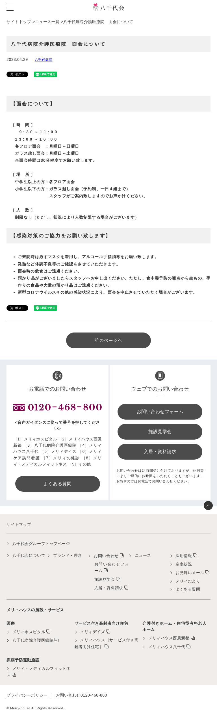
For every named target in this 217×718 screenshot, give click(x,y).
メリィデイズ (92, 632)
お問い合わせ (106, 555)
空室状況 (183, 564)
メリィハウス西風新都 (169, 638)
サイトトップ (18, 21)
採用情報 (183, 555)
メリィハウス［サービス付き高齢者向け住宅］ (107, 643)
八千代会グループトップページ (41, 543)
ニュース (143, 555)
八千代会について (28, 555)
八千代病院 (44, 60)
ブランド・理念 (67, 555)
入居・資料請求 (108, 588)
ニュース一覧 (47, 21)
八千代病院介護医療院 (33, 640)
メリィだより (187, 581)
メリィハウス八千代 (166, 646)
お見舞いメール (189, 572)
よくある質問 (187, 589)
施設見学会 (104, 579)
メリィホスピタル (28, 632)
